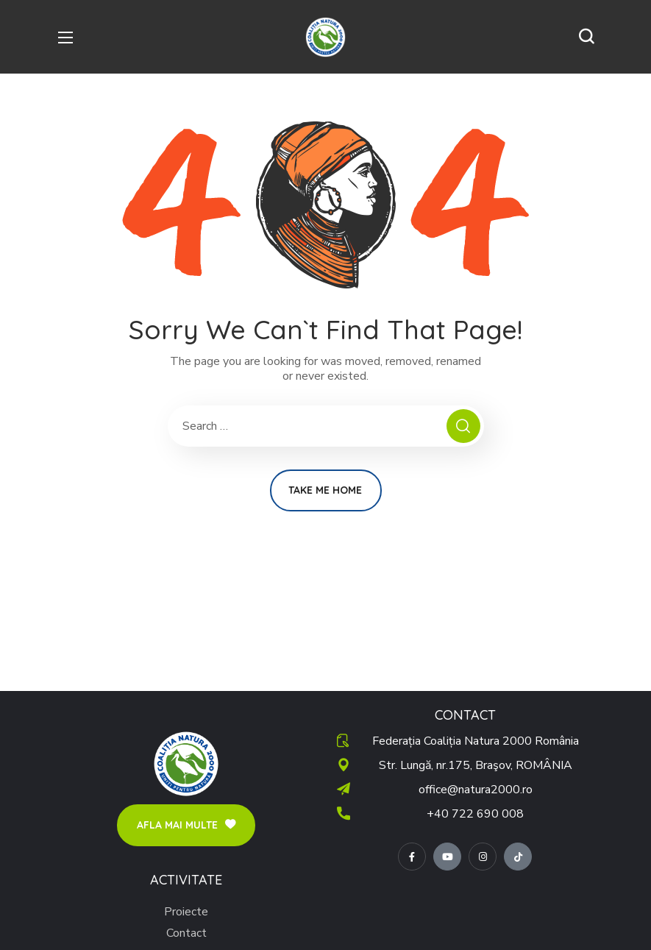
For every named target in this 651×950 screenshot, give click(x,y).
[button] (586, 37)
